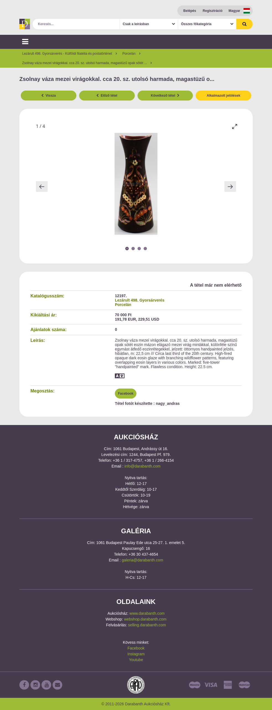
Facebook (125, 393)
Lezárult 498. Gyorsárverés (139, 300)
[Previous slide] (42, 186)
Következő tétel (165, 95)
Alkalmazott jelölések (223, 95)
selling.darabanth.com (147, 625)
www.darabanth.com (147, 613)
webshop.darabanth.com (145, 619)
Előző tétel (106, 95)
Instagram (135, 654)
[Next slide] (230, 186)
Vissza (48, 95)
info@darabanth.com (142, 466)
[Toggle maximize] (235, 126)
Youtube (136, 660)
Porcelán (123, 304)
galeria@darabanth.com (142, 560)
